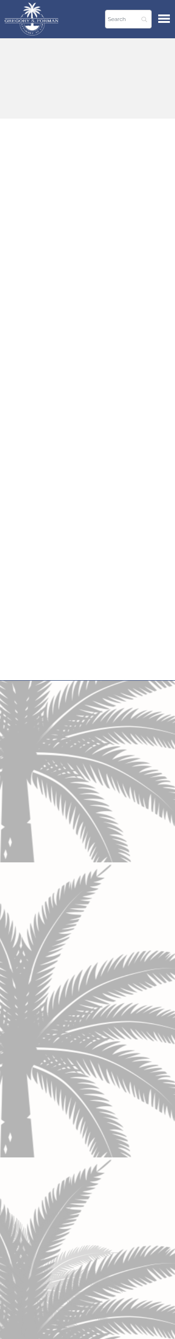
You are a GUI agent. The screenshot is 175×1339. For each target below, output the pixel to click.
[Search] (128, 19)
